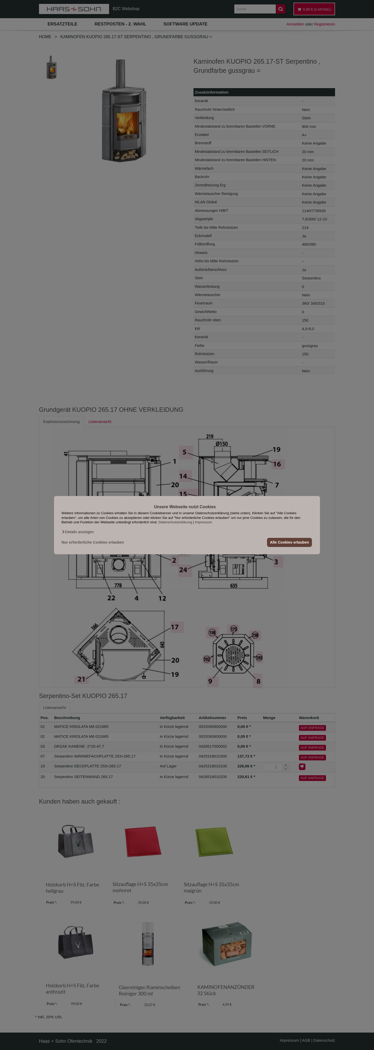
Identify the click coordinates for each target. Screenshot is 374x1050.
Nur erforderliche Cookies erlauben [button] (93, 542)
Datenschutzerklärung (175, 522)
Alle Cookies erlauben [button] (289, 542)
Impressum (203, 522)
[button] (78, 532)
